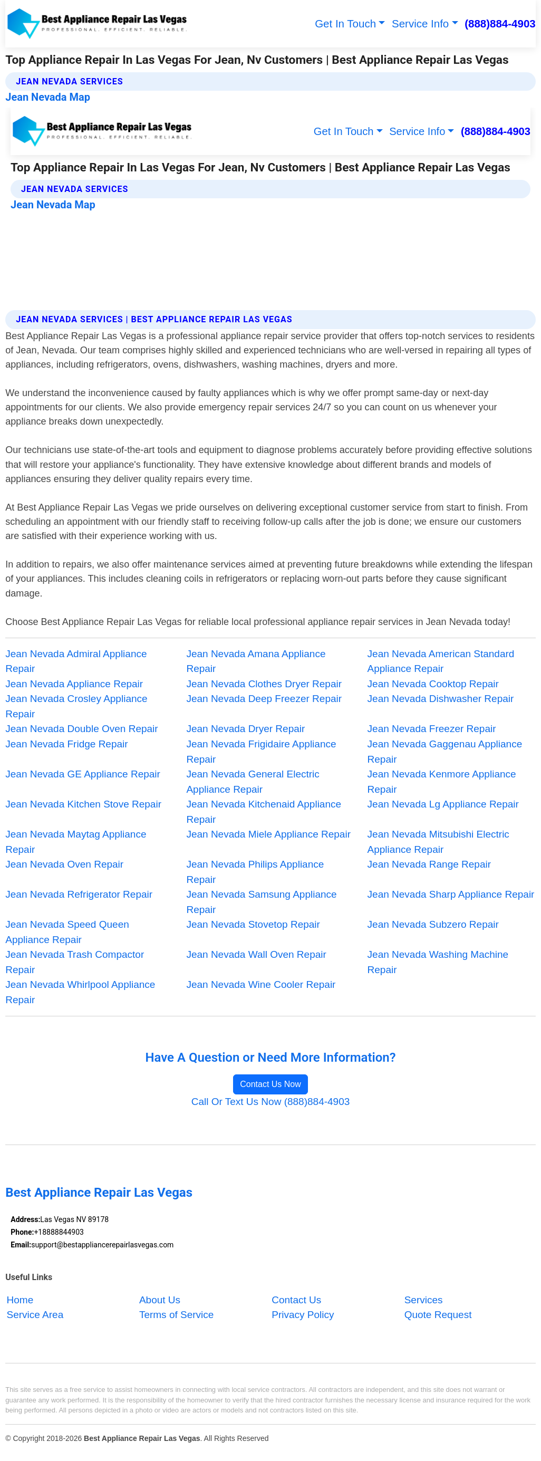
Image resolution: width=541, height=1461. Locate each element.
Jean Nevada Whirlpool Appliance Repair (80, 992)
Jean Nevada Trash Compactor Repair (74, 962)
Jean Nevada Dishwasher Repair (441, 698)
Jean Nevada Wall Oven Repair (256, 954)
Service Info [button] (420, 23)
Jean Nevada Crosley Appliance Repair (76, 706)
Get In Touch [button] (345, 23)
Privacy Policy (303, 1315)
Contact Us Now (270, 1084)
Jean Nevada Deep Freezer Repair (264, 698)
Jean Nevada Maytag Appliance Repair (75, 842)
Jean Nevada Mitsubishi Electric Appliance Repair (438, 842)
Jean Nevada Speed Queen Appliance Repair (67, 932)
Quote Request (438, 1315)
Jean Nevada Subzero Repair (433, 924)
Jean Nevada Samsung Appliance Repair (261, 902)
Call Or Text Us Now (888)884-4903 (270, 1101)
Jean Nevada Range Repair (429, 864)
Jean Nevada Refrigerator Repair (78, 894)
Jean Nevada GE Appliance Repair (82, 774)
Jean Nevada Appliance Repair (74, 683)
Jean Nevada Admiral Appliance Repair (76, 661)
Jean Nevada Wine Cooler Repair (260, 984)
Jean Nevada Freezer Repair (432, 728)
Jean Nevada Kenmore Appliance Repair (442, 781)
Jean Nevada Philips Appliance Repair (255, 872)
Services (423, 1299)
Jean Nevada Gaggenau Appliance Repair (445, 751)
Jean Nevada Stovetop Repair (253, 924)
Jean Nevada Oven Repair (64, 864)
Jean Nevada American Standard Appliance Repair (441, 661)
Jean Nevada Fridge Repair (66, 743)
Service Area (35, 1315)
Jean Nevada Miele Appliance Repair (268, 834)
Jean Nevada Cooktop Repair (433, 683)
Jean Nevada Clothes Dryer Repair (264, 683)
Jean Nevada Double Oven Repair (81, 728)
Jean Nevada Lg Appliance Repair (443, 804)
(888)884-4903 (500, 23)
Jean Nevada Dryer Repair (245, 728)
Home (20, 1299)
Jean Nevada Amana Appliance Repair (255, 661)
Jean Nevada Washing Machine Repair (438, 962)
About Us (159, 1299)
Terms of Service (176, 1315)
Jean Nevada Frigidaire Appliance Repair (261, 751)
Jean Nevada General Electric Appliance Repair (252, 781)
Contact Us (296, 1299)
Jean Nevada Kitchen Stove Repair (83, 804)
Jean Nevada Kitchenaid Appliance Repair (263, 812)
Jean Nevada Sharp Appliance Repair (451, 894)
